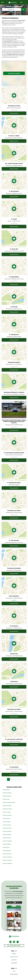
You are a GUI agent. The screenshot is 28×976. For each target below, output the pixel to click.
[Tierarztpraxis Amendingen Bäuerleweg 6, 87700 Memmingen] (14, 562)
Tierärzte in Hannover (7, 828)
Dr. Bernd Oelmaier (14, 191)
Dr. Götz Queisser (14, 626)
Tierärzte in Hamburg (7, 792)
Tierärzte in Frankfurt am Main (9, 802)
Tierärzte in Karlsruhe (7, 853)
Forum (14, 971)
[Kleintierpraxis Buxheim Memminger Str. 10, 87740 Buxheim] (14, 357)
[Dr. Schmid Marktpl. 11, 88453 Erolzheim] (14, 214)
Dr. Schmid (14, 219)
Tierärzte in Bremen (7, 821)
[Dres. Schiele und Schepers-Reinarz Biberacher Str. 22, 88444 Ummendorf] (14, 157)
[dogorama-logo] (13, 2)
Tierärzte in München (7, 796)
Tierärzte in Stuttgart (7, 805)
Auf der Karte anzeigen (14, 73)
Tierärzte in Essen (6, 818)
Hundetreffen (14, 959)
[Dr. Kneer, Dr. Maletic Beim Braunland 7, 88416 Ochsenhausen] (14, 130)
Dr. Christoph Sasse (14, 334)
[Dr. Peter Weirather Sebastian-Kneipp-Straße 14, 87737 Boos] (14, 534)
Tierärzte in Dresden (7, 824)
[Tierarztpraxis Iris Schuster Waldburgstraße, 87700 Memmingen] (14, 505)
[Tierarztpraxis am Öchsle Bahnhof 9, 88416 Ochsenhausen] (14, 101)
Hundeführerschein (14, 974)
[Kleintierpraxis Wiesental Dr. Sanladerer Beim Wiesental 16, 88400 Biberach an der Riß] (14, 386)
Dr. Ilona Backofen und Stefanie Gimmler (14, 452)
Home (8, 12)
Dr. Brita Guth (14, 307)
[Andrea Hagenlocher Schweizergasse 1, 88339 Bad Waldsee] (14, 591)
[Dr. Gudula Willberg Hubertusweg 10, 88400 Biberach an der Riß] (14, 272)
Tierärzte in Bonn (6, 847)
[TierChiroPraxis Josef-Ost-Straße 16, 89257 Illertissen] (14, 676)
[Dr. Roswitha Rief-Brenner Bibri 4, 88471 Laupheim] (14, 477)
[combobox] (11, 9)
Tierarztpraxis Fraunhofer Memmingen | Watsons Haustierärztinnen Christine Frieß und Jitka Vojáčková (14, 421)
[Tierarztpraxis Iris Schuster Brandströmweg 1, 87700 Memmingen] (14, 704)
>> (19, 779)
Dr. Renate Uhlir (14, 249)
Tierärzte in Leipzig (6, 812)
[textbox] (11, 9)
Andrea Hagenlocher (14, 596)
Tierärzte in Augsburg (7, 860)
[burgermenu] (2, 2)
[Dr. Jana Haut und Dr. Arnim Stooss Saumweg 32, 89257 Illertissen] (14, 733)
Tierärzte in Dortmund (7, 815)
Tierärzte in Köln (6, 799)
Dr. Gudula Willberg (14, 277)
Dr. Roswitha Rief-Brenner (14, 482)
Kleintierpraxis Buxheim (14, 362)
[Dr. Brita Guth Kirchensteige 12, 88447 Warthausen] (14, 301)
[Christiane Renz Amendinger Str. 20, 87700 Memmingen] (14, 648)
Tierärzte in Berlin (6, 789)
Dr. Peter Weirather (14, 540)
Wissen (14, 968)
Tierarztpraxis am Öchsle (14, 106)
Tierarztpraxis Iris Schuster (14, 510)
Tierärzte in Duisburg (7, 834)
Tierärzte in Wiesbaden (7, 863)
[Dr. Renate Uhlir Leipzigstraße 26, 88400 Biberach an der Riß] (14, 243)
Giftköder (14, 953)
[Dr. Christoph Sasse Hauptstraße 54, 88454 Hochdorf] (14, 329)
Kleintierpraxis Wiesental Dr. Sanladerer (14, 392)
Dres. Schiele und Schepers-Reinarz (14, 163)
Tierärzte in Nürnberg (7, 831)
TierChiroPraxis (14, 681)
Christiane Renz (14, 653)
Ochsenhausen (18, 12)
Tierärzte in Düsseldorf (7, 808)
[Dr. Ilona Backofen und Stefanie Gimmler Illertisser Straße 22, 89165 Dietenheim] (14, 448)
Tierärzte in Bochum (7, 837)
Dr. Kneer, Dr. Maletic (13, 135)
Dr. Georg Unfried (14, 767)
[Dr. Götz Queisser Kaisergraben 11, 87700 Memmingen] (14, 620)
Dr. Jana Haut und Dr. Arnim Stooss (14, 739)
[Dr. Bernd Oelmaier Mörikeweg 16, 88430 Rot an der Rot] (14, 185)
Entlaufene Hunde (14, 956)
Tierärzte (12, 12)
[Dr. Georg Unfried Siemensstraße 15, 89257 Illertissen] (14, 762)
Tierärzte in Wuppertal (7, 841)
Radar (14, 951)
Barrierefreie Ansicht (14, 945)
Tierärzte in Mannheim (7, 857)
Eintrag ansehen (14, 113)
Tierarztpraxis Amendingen (14, 568)
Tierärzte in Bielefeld (7, 844)
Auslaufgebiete (14, 962)
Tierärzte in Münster (7, 850)
